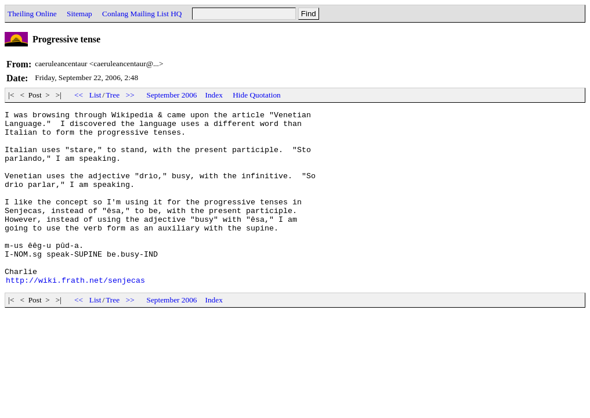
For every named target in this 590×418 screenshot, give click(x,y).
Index (213, 95)
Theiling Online (32, 13)
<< (79, 95)
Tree (113, 95)
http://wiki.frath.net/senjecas (75, 314)
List (95, 95)
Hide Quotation (257, 95)
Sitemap (79, 13)
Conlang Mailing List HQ (142, 13)
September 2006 (172, 95)
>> (130, 95)
